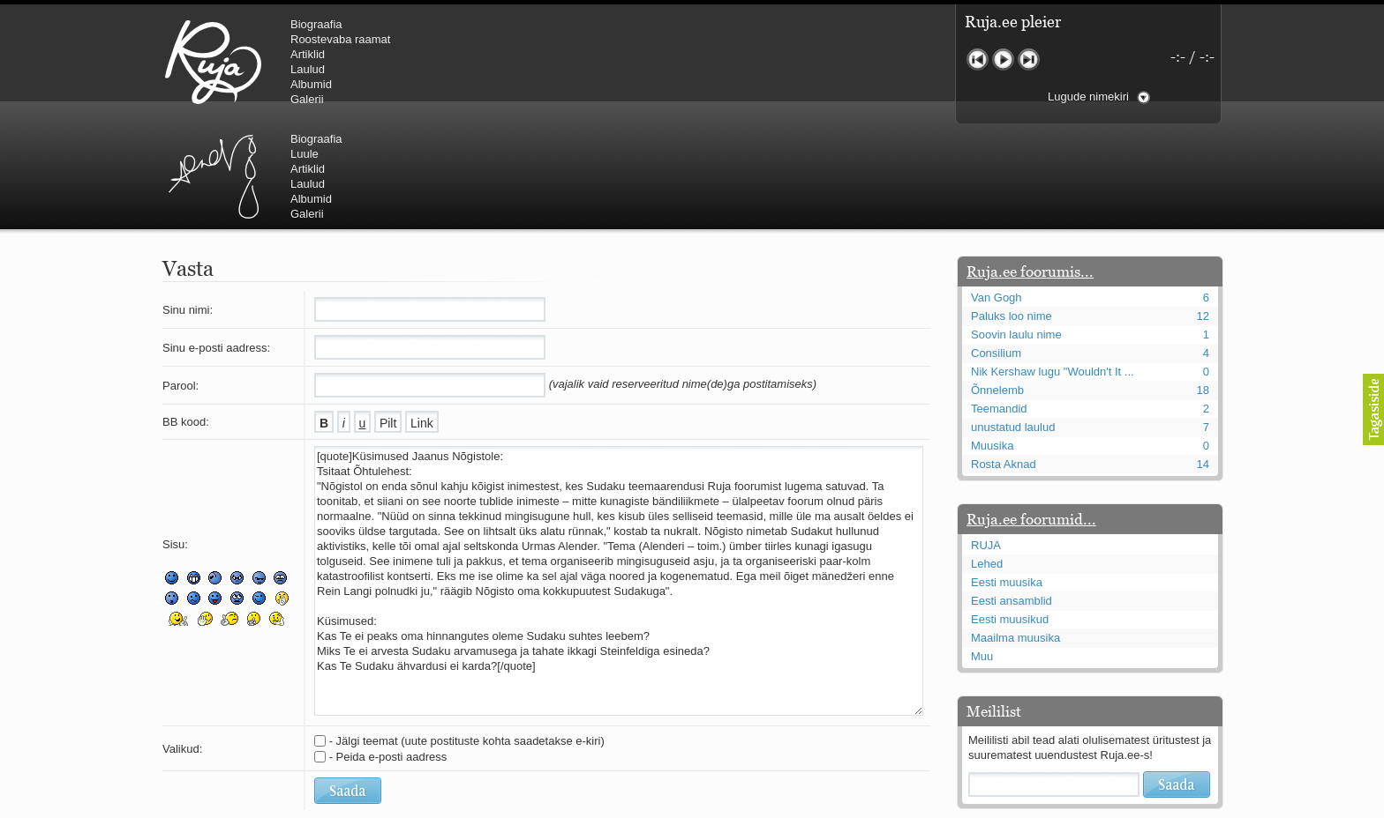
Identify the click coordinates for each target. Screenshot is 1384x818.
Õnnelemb (997, 284)
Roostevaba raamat (340, 39)
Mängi (1003, 59)
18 (1203, 284)
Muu (982, 550)
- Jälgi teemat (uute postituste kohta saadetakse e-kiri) (467, 635)
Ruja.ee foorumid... (1031, 413)
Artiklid (307, 54)
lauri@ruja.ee (564, 805)
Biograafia (316, 24)
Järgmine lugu (1029, 59)
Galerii (307, 99)
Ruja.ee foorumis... (1030, 166)
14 (1203, 358)
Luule (603, 39)
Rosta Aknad (1003, 358)
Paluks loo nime (1011, 210)
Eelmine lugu (978, 59)
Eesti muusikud (1010, 513)
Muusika (992, 339)
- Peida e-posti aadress (388, 651)
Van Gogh (996, 191)
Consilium (996, 247)
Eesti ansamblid (1011, 495)
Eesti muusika (1006, 476)
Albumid (311, 84)
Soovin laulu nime (1016, 228)
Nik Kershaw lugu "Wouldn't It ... (1052, 265)
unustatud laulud (1013, 321)
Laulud (307, 69)
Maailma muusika (1015, 532)
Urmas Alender (511, 61)
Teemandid (999, 302)
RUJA (213, 61)
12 (1203, 210)
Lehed (987, 458)
